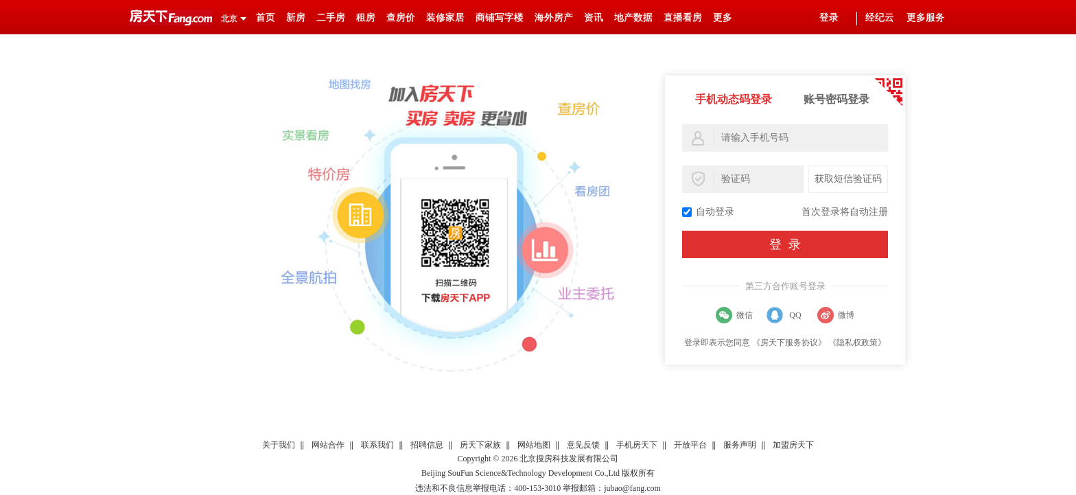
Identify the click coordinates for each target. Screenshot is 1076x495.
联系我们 (377, 445)
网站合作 (328, 445)
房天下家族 (480, 445)
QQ (795, 315)
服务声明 (739, 445)
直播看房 (683, 17)
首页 (265, 17)
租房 (365, 17)
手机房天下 (636, 445)
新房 (295, 17)
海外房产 (554, 17)
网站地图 (533, 445)
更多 (722, 17)
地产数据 (633, 17)
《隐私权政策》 (857, 342)
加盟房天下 (793, 445)
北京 (229, 18)
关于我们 (278, 445)
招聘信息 (426, 445)
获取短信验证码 (848, 179)
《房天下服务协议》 (789, 342)
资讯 (593, 17)
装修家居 (445, 17)
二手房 (330, 17)
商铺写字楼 (500, 17)
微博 (846, 315)
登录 (829, 17)
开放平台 (690, 445)
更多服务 (926, 17)
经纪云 (879, 17)
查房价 (400, 17)
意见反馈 (583, 445)
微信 (744, 315)
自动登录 (708, 212)
